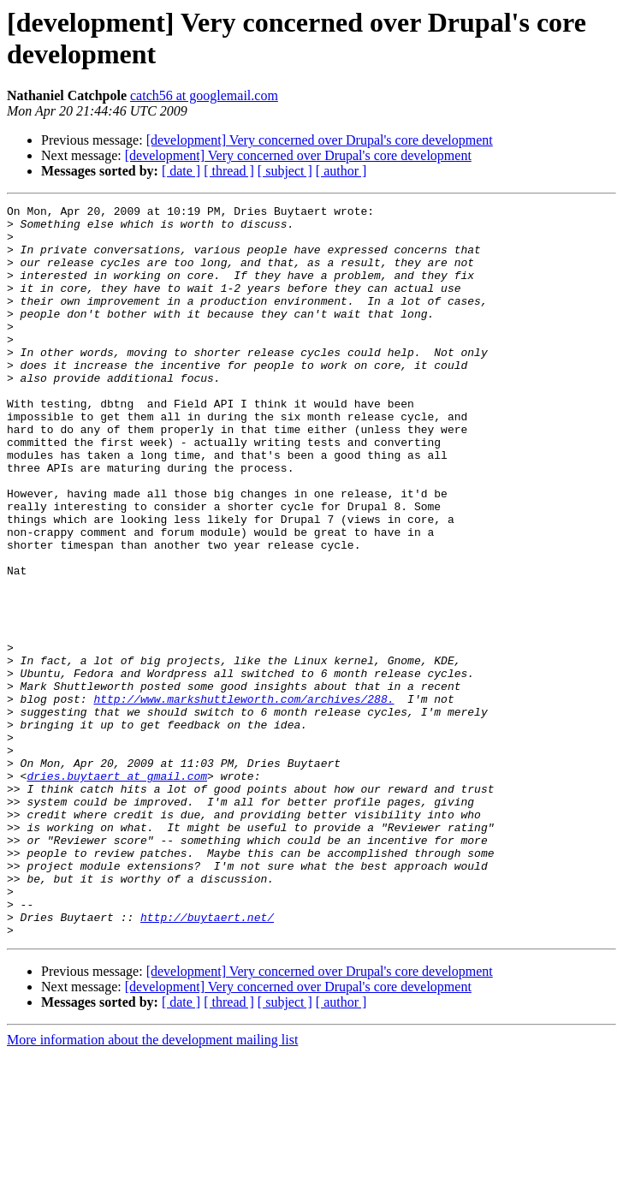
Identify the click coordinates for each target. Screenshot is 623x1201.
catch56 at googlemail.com (204, 95)
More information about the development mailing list (152, 1186)
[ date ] (181, 171)
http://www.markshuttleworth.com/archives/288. (243, 798)
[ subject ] (285, 171)
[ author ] (341, 171)
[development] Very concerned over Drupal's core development (319, 140)
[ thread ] (229, 171)
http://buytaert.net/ (207, 1060)
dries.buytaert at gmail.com (117, 891)
